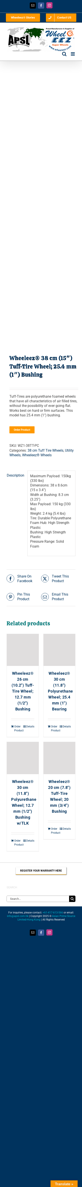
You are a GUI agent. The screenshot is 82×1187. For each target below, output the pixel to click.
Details (30, 726)
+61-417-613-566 (53, 912)
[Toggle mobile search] (64, 54)
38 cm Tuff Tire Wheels (45, 450)
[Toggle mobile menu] (73, 54)
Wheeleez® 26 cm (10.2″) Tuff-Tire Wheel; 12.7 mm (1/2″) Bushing (23, 691)
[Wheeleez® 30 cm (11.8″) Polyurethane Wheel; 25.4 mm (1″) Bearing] (59, 650)
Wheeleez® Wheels (37, 455)
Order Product (22, 429)
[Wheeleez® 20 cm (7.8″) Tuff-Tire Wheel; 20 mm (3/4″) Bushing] (59, 758)
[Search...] (38, 899)
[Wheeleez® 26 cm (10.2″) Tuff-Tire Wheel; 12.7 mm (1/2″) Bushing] (23, 650)
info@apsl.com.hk (17, 916)
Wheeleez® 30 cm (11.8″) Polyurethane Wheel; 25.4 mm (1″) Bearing (60, 691)
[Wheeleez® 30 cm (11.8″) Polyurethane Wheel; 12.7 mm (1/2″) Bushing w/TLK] (23, 758)
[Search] (72, 899)
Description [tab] (15, 475)
